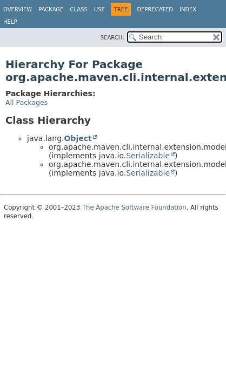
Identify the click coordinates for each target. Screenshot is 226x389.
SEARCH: (112, 38)
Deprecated (155, 9)
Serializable (148, 155)
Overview (17, 9)
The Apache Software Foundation (134, 207)
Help (10, 22)
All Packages (26, 102)
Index (188, 9)
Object (77, 138)
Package (50, 9)
